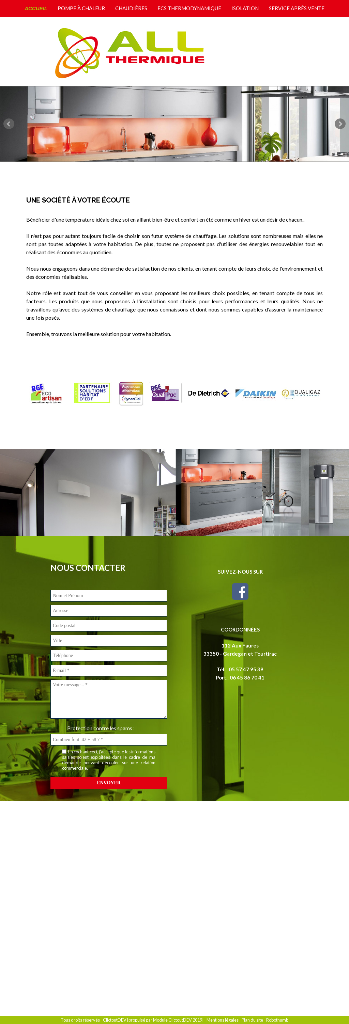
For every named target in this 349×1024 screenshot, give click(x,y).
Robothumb (277, 1020)
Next (340, 123)
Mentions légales (223, 1020)
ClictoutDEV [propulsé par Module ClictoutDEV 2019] (153, 1020)
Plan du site (252, 1020)
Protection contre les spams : (101, 728)
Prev (8, 123)
